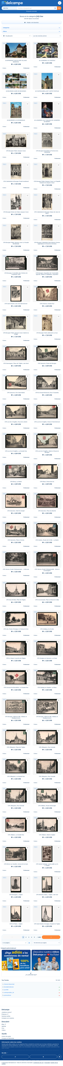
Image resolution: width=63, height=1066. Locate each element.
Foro (3, 1028)
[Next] (51, 937)
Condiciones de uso (38, 1062)
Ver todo (58, 980)
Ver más (4, 1052)
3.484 (39, 937)
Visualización (8, 36)
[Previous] (12, 937)
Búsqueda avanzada (31, 11)
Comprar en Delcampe (8, 1038)
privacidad (47, 1062)
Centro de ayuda (6, 1036)
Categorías (6, 27)
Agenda (4, 1026)
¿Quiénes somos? (7, 1012)
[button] (55, 8)
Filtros (5, 31)
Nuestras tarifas (6, 1016)
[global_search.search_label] (37, 8)
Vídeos (3, 1030)
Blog (4, 1024)
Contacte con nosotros (8, 1018)
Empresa (5, 1014)
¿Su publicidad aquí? (31, 974)
